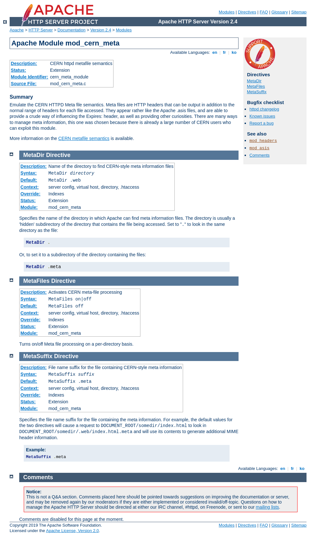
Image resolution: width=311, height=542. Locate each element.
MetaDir (254, 80)
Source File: (24, 83)
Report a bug (261, 123)
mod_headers (263, 140)
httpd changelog (264, 109)
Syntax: (29, 173)
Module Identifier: (29, 76)
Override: (30, 193)
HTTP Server (41, 30)
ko (234, 52)
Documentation (71, 30)
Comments (259, 155)
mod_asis (259, 148)
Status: (18, 70)
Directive (58, 155)
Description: (24, 63)
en (214, 52)
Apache (17, 30)
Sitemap (299, 12)
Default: (29, 180)
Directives (247, 12)
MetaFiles (256, 86)
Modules (226, 12)
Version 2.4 (100, 30)
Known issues (262, 116)
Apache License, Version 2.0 (72, 530)
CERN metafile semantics (84, 138)
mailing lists (267, 507)
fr (224, 52)
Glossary (279, 12)
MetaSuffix (256, 91)
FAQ (264, 12)
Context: (30, 187)
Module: (29, 207)
